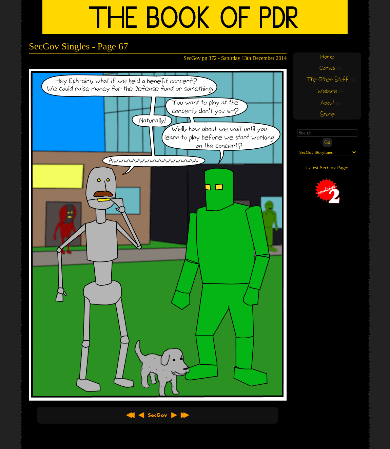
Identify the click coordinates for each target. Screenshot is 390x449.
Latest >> (184, 415)
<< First (130, 415)
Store (327, 115)
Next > (174, 415)
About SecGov (158, 415)
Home (327, 57)
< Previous (141, 415)
